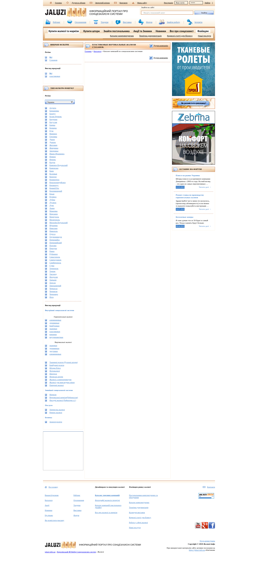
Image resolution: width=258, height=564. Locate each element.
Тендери (104, 22)
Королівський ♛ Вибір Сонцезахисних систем (76, 552)
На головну (53, 487)
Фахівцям (203, 31)
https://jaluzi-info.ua (197, 550)
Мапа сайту (142, 2)
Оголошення (80, 22)
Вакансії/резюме (52, 495)
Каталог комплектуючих (122, 35)
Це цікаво (49, 515)
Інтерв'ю (198, 22)
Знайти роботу (173, 22)
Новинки (48, 510)
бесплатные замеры (184, 217)
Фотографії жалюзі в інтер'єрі (107, 500)
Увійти (207, 3)
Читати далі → (205, 187)
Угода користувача (207, 541)
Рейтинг (56, 22)
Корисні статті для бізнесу (179, 35)
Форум (149, 22)
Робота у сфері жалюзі (138, 522)
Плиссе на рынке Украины (188, 175)
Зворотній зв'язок (102, 2)
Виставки (127, 22)
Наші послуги (204, 35)
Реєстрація (168, 3)
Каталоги (97, 51)
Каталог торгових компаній (107, 495)
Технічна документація (150, 35)
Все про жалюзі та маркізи (106, 512)
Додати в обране (78, 2)
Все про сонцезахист (182, 31)
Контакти (123, 2)
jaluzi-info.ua (50, 552)
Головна (58, 2)
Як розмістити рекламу (54, 520)
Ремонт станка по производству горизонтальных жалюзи (190, 196)
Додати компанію (159, 45)
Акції (47, 505)
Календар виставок (137, 512)
